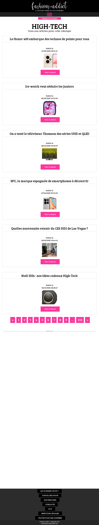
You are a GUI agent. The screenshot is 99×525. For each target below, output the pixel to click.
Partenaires (50, 500)
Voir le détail (50, 72)
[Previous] (12, 320)
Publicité (50, 504)
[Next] (87, 320)
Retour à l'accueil (49, 18)
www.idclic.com (53, 523)
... (72, 320)
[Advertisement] (49, 371)
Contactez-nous (50, 495)
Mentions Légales (50, 513)
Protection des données (50, 518)
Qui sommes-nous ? (49, 491)
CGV (50, 509)
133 (80, 320)
